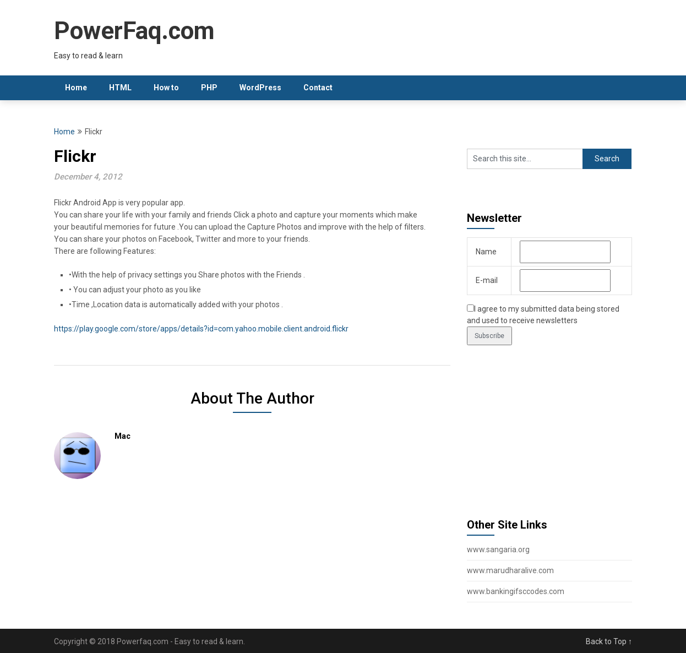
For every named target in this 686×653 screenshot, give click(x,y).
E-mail (487, 280)
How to (166, 87)
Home (76, 87)
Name (486, 251)
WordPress (260, 87)
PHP (209, 87)
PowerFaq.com (134, 31)
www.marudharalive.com (510, 570)
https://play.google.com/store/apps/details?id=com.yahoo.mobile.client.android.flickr (201, 328)
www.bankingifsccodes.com (515, 591)
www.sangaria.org (498, 549)
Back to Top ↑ (609, 641)
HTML (120, 87)
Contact (318, 87)
